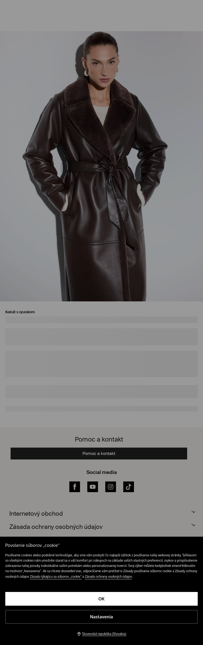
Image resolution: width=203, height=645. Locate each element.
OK (101, 598)
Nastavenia (101, 616)
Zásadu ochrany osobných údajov (108, 576)
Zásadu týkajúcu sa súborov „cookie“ (55, 576)
